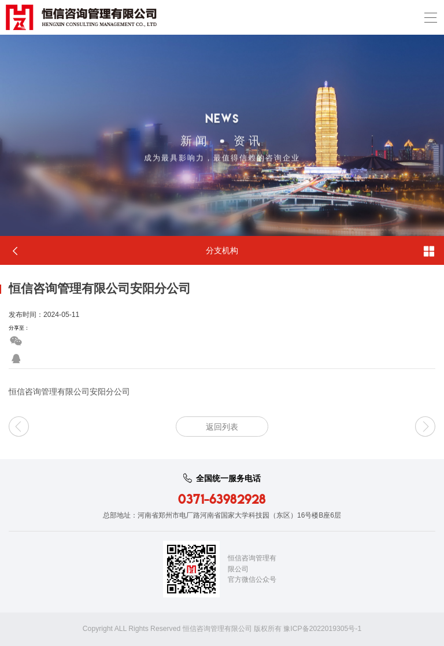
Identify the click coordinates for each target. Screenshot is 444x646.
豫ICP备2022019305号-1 (322, 629)
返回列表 (222, 426)
